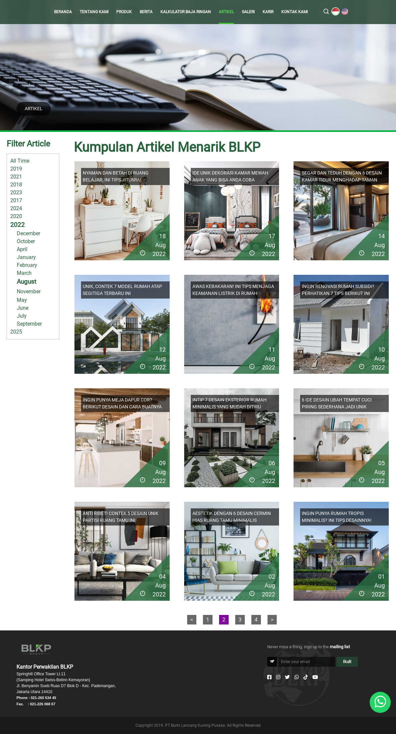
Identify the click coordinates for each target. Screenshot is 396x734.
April (22, 249)
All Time (19, 161)
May (22, 300)
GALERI (248, 12)
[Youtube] (315, 677)
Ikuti (347, 661)
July (22, 316)
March (24, 273)
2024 (16, 208)
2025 (16, 332)
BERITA (146, 12)
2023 (16, 192)
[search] (326, 12)
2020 (16, 216)
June (22, 308)
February (27, 265)
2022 (17, 225)
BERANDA (63, 12)
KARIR (268, 12)
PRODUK (124, 12)
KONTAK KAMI (294, 12)
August (26, 281)
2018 (16, 184)
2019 (16, 169)
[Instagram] (278, 677)
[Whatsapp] (297, 677)
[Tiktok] (305, 677)
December (28, 233)
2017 (16, 200)
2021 (16, 177)
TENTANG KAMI (94, 12)
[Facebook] (269, 677)
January (26, 257)
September (29, 324)
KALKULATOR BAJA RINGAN (185, 12)
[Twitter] (287, 677)
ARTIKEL (226, 12)
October (26, 241)
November (29, 291)
